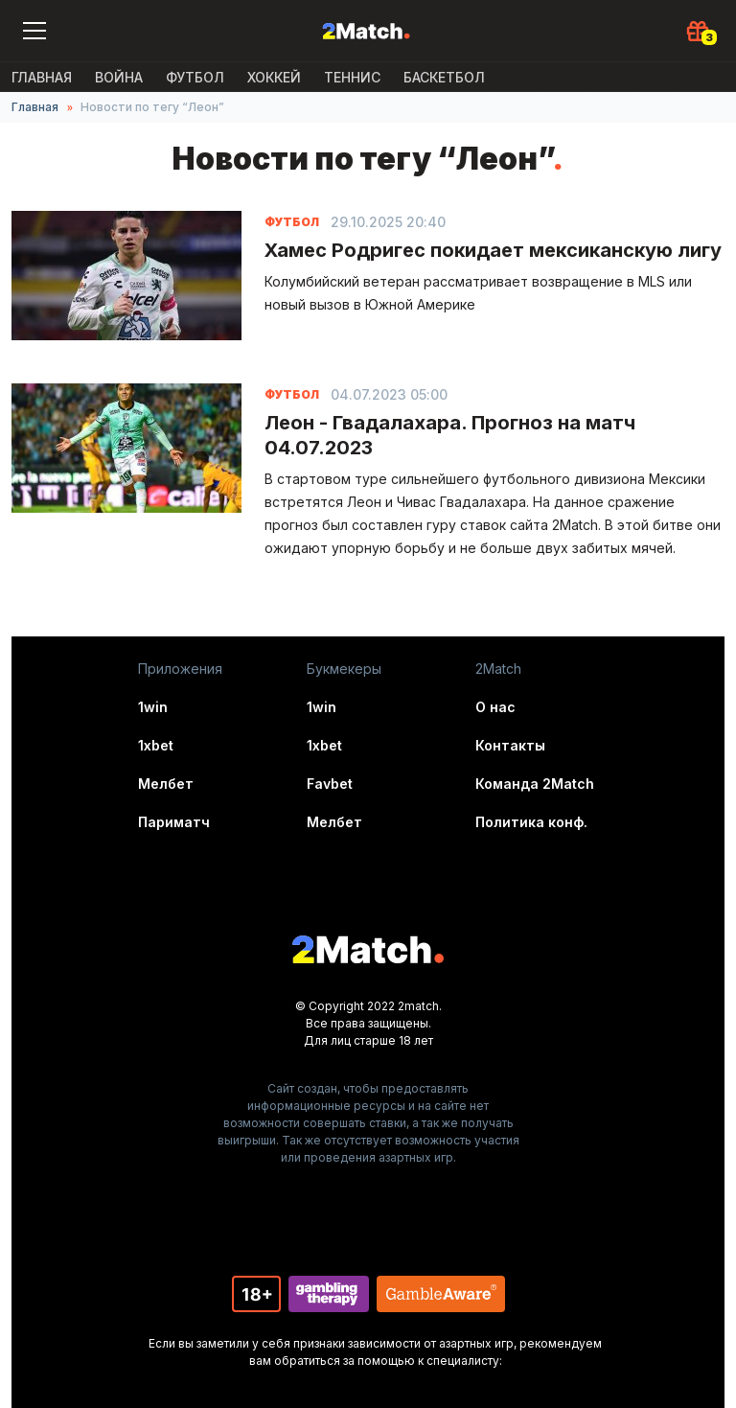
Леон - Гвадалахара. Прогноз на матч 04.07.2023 (449, 435)
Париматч (174, 822)
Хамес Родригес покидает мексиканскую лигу (493, 250)
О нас (495, 707)
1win (153, 707)
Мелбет (166, 783)
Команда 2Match (534, 783)
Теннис (352, 77)
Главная (42, 77)
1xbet (155, 745)
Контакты (510, 745)
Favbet (330, 783)
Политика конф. (531, 822)
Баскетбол (444, 77)
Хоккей (274, 77)
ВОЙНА (119, 77)
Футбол (195, 77)
